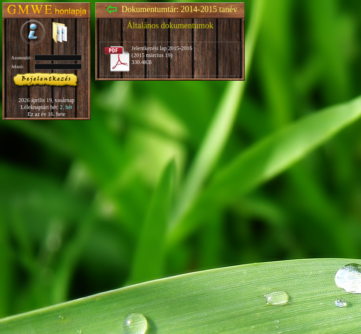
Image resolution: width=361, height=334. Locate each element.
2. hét (66, 107)
